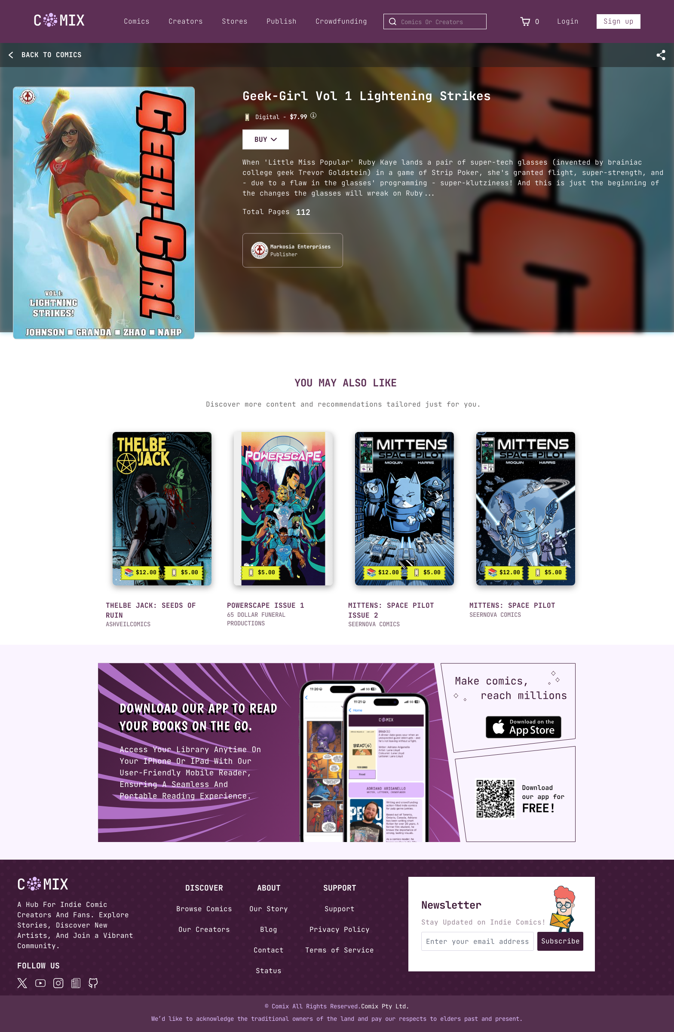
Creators (185, 21)
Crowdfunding (341, 21)
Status (269, 970)
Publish (282, 21)
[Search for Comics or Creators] (435, 21)
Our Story (268, 908)
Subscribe (560, 941)
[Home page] (59, 21)
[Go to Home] (59, 20)
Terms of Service (339, 950)
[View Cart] (525, 22)
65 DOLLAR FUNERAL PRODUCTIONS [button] (256, 619)
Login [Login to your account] (568, 21)
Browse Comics (204, 908)
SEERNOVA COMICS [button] (374, 624)
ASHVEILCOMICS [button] (128, 624)
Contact (269, 950)
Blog (268, 929)
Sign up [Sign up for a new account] (619, 21)
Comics (137, 21)
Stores (235, 21)
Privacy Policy (339, 929)
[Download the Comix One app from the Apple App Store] (532, 723)
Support (340, 908)
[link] (162, 508)
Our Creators (204, 929)
